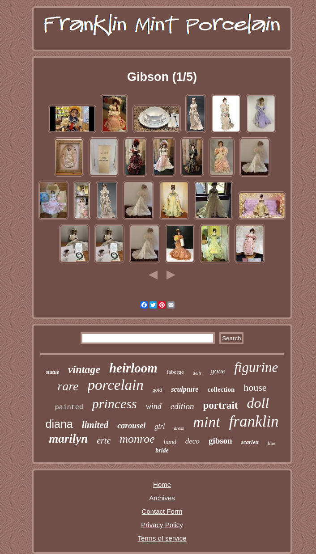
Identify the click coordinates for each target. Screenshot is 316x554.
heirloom (133, 368)
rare (67, 386)
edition (182, 406)
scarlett (250, 442)
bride (162, 450)
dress (179, 428)
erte (104, 440)
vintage (84, 369)
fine (271, 443)
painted (69, 407)
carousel (131, 425)
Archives (162, 498)
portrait (220, 405)
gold (157, 390)
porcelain (116, 385)
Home (162, 484)
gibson (220, 440)
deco (192, 441)
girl (159, 426)
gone (217, 371)
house (254, 387)
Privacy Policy (162, 525)
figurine (256, 367)
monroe (137, 438)
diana (59, 424)
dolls (197, 373)
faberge (175, 371)
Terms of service (161, 538)
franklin (254, 421)
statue (52, 372)
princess (114, 403)
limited (95, 424)
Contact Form (162, 511)
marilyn (68, 438)
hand (170, 442)
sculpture (184, 389)
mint (206, 422)
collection (221, 389)
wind (154, 406)
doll (258, 403)
